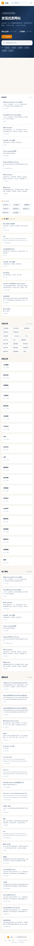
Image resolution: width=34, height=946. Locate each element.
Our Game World (7, 757)
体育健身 (16, 344)
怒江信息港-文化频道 (9, 223)
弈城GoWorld (6, 187)
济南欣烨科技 (7, 920)
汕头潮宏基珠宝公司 (8, 249)
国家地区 (16, 347)
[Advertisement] (17, 76)
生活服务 (14, 47)
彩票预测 (16, 351)
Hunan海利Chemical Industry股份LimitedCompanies (12, 115)
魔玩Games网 (6, 844)
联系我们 (22, 942)
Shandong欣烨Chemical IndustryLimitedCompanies (10, 869)
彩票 (25, 351)
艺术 (27, 336)
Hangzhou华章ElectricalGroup (11, 162)
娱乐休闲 (6, 212)
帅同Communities (7, 127)
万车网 (5, 882)
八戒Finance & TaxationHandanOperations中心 (15, 683)
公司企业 (7, 47)
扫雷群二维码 (7, 806)
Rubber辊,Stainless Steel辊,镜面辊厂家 (13, 782)
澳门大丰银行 (7, 309)
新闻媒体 (24, 340)
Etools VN (5, 770)
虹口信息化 (6, 272)
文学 (15, 340)
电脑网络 (20, 47)
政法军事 (6, 344)
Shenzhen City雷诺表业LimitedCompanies (14, 283)
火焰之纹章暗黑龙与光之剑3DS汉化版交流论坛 (15, 695)
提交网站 (6, 36)
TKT (4, 236)
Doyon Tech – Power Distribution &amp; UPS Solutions (15, 793)
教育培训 (11, 50)
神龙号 (5, 733)
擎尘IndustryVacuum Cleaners (11, 721)
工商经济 (27, 47)
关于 (6, 940)
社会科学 (6, 347)
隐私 (9, 940)
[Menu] (31, 3)
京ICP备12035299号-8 (22, 940)
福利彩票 (4, 50)
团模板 (5, 857)
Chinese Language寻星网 (9, 151)
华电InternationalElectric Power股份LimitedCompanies (12, 102)
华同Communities (7, 174)
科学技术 (26, 344)
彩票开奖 (6, 351)
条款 (13, 940)
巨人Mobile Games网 (8, 746)
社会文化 (6, 340)
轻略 (4, 818)
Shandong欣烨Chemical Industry (11, 907)
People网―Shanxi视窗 (9, 140)
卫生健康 (16, 212)
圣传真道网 (6, 296)
